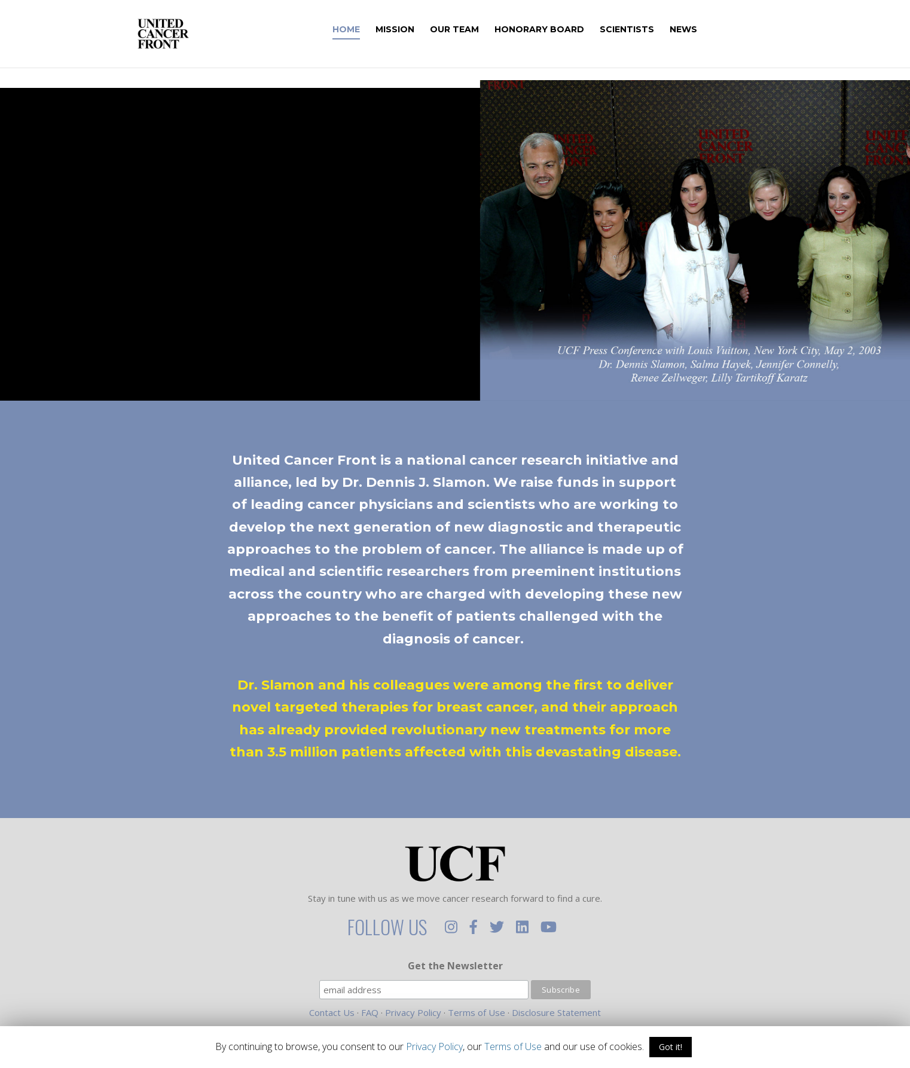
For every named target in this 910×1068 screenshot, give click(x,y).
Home (363, 30)
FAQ (369, 1012)
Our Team (471, 30)
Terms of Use (476, 1012)
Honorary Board (556, 30)
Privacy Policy (413, 1012)
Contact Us (332, 1012)
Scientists (643, 30)
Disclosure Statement (556, 1012)
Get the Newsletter (455, 965)
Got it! (670, 1046)
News (700, 30)
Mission (411, 30)
